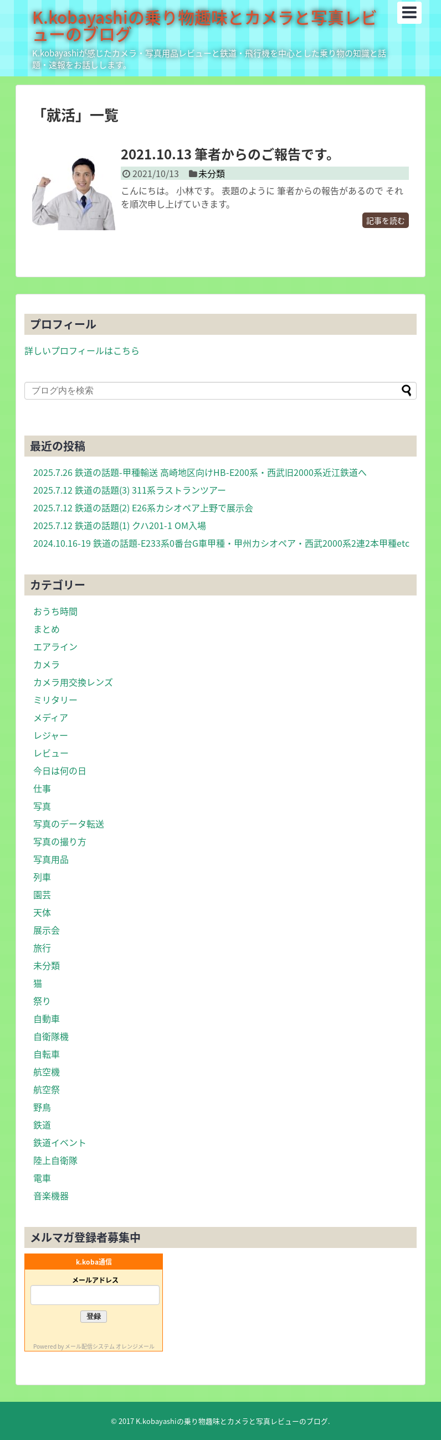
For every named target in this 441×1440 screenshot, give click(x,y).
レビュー (51, 752)
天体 (42, 912)
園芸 (42, 894)
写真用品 (51, 859)
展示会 (46, 929)
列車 (42, 876)
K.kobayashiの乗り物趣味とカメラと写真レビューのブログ (204, 25)
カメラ (46, 664)
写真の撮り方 (59, 841)
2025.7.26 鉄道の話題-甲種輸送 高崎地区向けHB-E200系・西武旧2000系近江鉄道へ (200, 472)
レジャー (50, 735)
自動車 (46, 1018)
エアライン (55, 646)
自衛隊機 (51, 1036)
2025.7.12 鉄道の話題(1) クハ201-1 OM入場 (119, 525)
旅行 (42, 947)
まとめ (46, 628)
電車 (42, 1177)
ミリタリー (55, 699)
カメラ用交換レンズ (73, 681)
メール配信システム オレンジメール (110, 1346)
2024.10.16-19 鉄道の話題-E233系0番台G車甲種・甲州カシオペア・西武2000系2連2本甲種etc (221, 543)
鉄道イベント (59, 1142)
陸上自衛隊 (55, 1160)
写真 (42, 805)
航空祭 (46, 1089)
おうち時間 (55, 611)
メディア (50, 717)
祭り (42, 1000)
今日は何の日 (59, 770)
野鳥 (42, 1106)
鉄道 (42, 1124)
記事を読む (385, 220)
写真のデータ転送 (68, 823)
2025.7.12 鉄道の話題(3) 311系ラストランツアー (129, 489)
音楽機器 (51, 1195)
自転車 (46, 1053)
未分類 (211, 173)
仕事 (42, 788)
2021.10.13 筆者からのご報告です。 (230, 154)
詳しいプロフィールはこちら (82, 350)
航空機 (46, 1071)
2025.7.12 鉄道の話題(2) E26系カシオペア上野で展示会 (143, 507)
